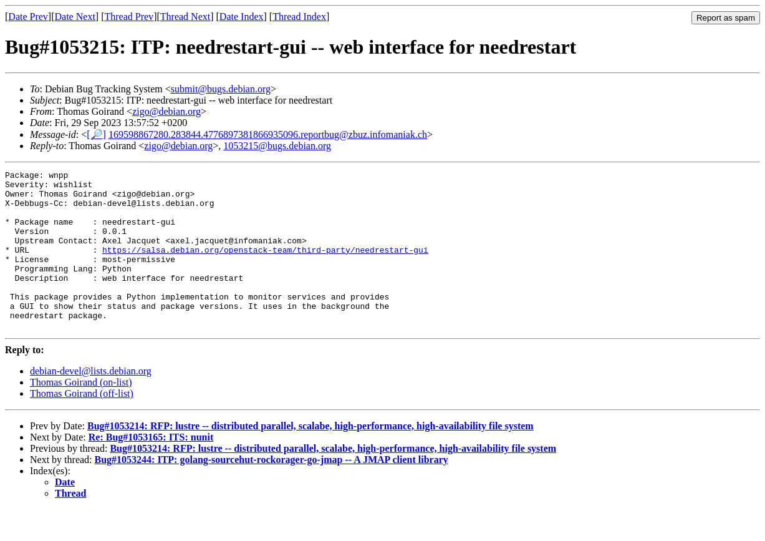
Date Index (241, 16)
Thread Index (299, 16)
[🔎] (96, 134)
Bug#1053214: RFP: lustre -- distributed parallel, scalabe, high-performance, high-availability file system (310, 457)
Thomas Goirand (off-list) (81, 425)
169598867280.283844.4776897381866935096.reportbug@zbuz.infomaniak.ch (267, 134)
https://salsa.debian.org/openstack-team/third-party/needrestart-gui (265, 266)
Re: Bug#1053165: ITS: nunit (151, 469)
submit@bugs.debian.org (221, 89)
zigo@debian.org (166, 111)
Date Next (75, 16)
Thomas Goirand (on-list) (81, 414)
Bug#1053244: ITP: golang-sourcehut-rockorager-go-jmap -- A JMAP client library (271, 491)
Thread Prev (128, 16)
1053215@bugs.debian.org (277, 145)
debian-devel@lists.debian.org (91, 402)
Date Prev (28, 16)
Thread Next (185, 16)
